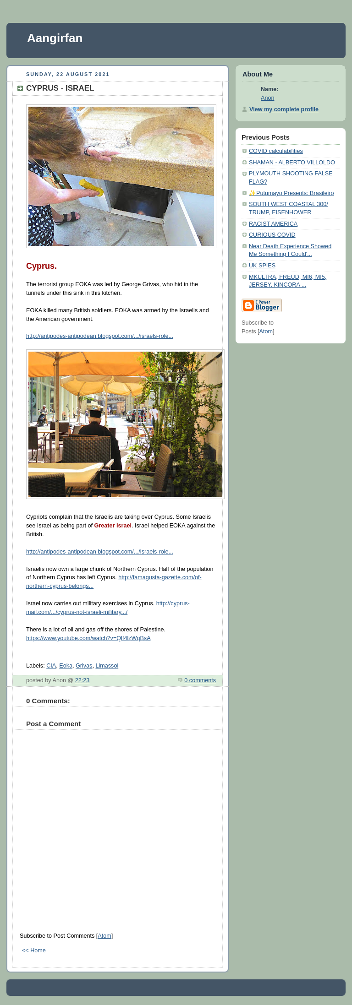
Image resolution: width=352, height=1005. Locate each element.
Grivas (84, 666)
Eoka (65, 666)
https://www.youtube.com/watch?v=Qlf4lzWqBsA (88, 638)
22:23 (82, 680)
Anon (267, 98)
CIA (51, 666)
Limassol (106, 666)
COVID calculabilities (276, 151)
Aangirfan (54, 38)
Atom (104, 936)
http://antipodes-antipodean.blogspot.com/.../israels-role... (99, 336)
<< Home (34, 950)
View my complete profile (284, 109)
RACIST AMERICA (273, 224)
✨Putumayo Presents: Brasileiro (291, 193)
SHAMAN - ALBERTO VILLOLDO (292, 162)
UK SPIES (262, 265)
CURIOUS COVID (272, 235)
